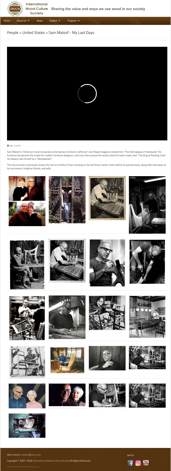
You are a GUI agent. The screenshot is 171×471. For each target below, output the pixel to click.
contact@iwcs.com (31, 455)
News (40, 21)
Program (74, 21)
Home (7, 21)
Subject (55, 21)
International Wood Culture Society (51, 461)
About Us (23, 21)
